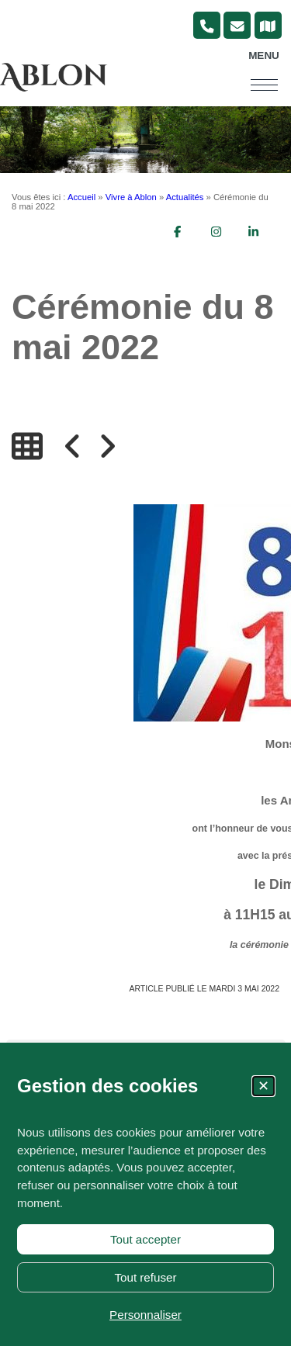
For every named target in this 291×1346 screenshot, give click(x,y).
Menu (263, 55)
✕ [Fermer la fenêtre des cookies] (263, 1086)
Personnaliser (145, 1314)
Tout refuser (145, 1277)
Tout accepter (145, 1239)
